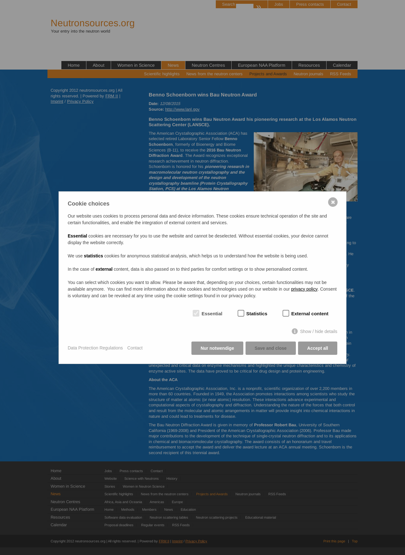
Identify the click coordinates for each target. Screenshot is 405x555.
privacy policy (304, 289)
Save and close (271, 348)
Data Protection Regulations (95, 347)
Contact (134, 347)
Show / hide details (318, 331)
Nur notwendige (217, 348)
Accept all (317, 348)
